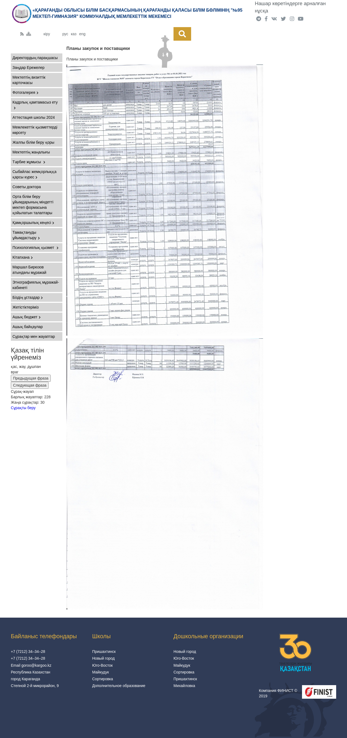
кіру (47, 34)
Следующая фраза (29, 385)
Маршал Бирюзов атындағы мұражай (29, 270)
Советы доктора (26, 187)
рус (65, 34)
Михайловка (184, 686)
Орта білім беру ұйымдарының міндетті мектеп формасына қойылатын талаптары (32, 204)
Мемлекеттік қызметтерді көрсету (34, 130)
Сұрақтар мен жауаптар (33, 336)
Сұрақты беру (23, 408)
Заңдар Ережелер (28, 67)
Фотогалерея (25, 92)
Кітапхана (22, 257)
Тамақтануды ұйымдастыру (26, 235)
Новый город (103, 658)
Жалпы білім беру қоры (33, 142)
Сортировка (102, 679)
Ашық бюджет (26, 317)
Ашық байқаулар (27, 327)
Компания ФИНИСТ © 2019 (278, 693)
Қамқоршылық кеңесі (33, 222)
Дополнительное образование (118, 686)
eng (82, 34)
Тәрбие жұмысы (28, 162)
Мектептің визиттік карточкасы (28, 80)
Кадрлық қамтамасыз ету (35, 105)
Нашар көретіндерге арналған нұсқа (290, 7)
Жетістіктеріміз (25, 307)
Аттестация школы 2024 (33, 117)
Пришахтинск (104, 651)
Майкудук (100, 672)
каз (73, 34)
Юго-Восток (102, 665)
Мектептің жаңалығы (31, 152)
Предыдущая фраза (31, 378)
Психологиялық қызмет (35, 247)
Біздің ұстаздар (27, 297)
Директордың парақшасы (35, 58)
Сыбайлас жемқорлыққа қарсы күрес (34, 174)
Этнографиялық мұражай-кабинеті (35, 285)
